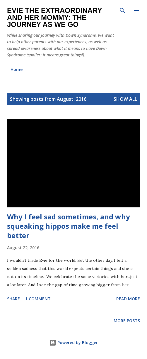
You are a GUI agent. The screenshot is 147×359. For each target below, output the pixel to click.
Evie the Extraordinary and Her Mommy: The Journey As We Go (54, 17)
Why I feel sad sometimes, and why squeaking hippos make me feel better (68, 226)
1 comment (38, 298)
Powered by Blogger (73, 342)
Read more (128, 298)
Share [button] (13, 298)
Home (17, 69)
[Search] (122, 10)
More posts (127, 320)
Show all (125, 99)
